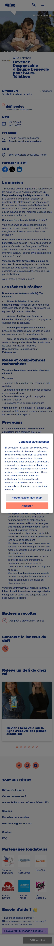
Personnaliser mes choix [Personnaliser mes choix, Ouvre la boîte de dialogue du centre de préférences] (27, 497)
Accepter (27, 505)
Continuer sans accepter (34, 441)
